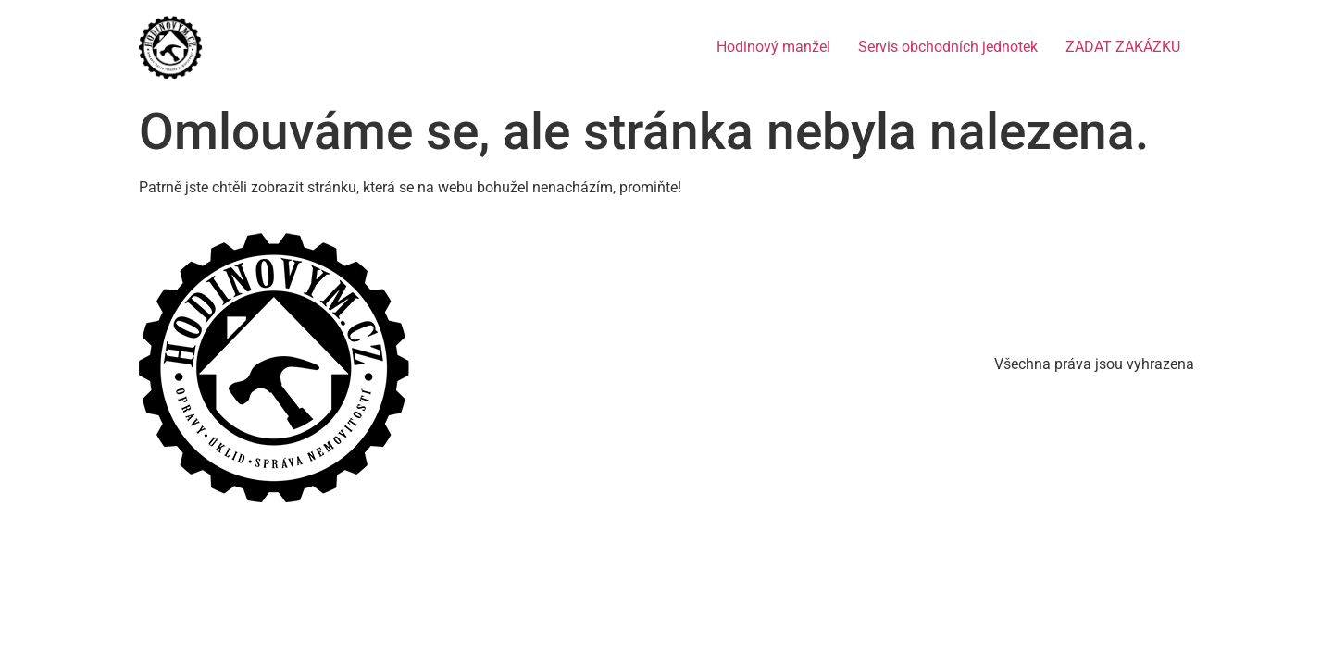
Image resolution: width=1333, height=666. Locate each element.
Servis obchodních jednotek (948, 47)
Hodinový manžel (773, 47)
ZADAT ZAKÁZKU (1122, 47)
